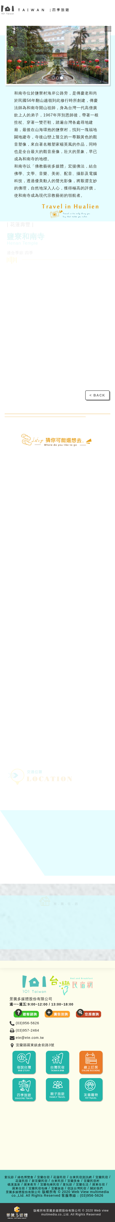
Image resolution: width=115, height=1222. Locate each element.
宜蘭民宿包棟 (38, 1188)
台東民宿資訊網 (81, 1177)
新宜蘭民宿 (40, 1181)
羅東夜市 (30, 1184)
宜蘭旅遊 (57, 1188)
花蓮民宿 (59, 1177)
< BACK (97, 395)
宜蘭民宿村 (92, 1181)
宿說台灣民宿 (76, 1188)
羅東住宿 (98, 1184)
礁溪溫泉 (14, 1184)
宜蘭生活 (82, 1184)
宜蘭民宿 (101, 1177)
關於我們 (96, 1188)
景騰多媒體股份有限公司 (23, 1192)
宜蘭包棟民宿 (49, 1184)
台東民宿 (57, 1181)
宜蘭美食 (73, 1181)
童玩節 (9, 1177)
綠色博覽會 (25, 1177)
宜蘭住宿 (43, 1177)
